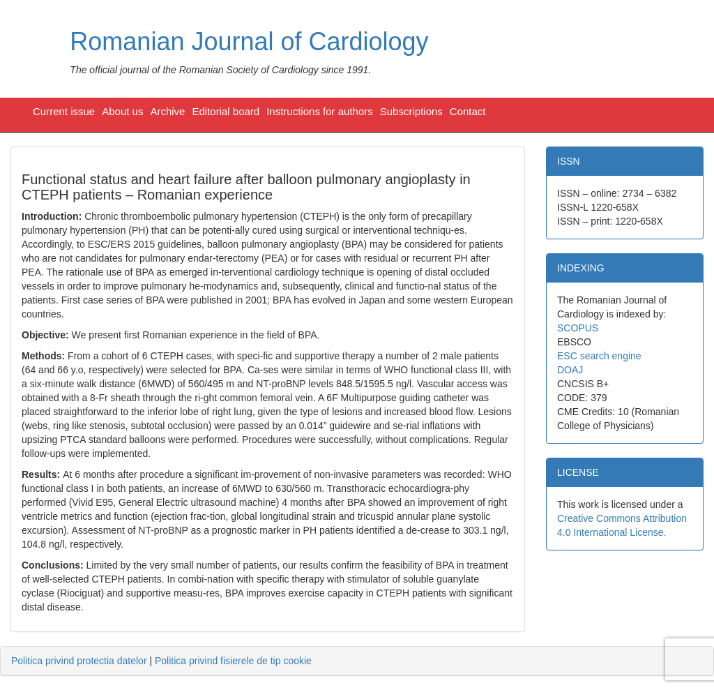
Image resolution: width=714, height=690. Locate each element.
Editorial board (225, 111)
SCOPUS (577, 327)
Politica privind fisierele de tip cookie (233, 660)
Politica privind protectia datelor (79, 660)
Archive (167, 111)
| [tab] (161, 660)
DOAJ (570, 369)
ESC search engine (599, 355)
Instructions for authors (319, 111)
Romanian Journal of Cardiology (249, 41)
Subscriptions (411, 111)
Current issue (64, 111)
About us (122, 111)
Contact (468, 111)
